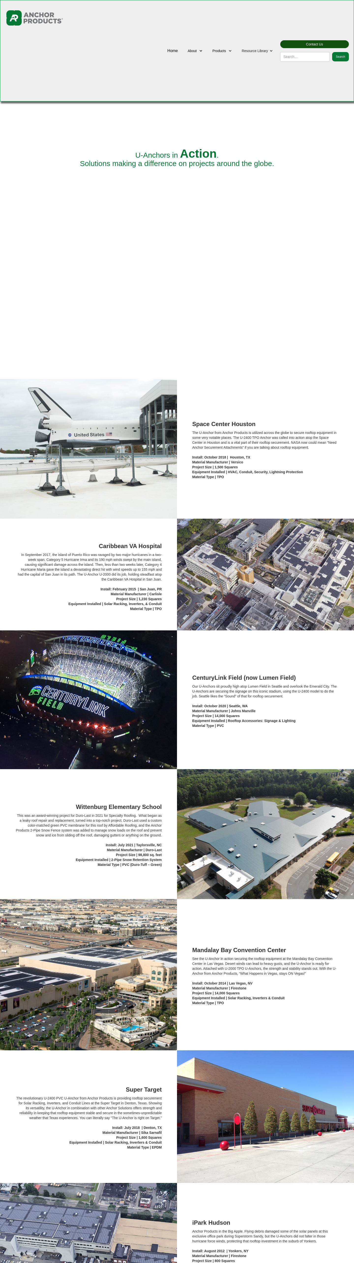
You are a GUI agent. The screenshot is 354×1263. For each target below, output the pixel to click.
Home (172, 51)
